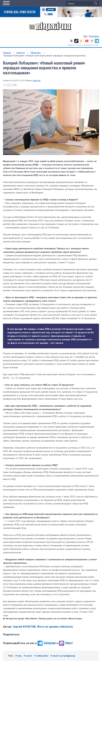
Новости (20, 52)
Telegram (47, 643)
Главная (7, 52)
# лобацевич (41, 655)
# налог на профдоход (63, 655)
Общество (35, 52)
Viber (65, 643)
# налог (28, 655)
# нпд (18, 655)
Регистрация (94, 36)
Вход (86, 36)
